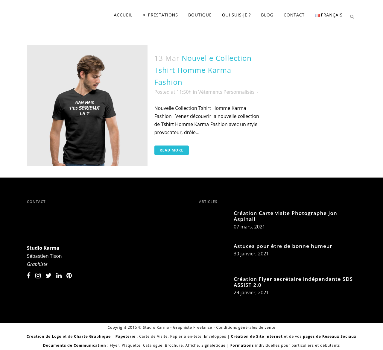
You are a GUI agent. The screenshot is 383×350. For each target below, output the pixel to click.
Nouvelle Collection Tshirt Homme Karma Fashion (203, 70)
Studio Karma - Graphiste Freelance (177, 327)
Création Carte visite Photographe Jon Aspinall (285, 216)
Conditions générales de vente (245, 327)
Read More (171, 150)
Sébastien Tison (44, 256)
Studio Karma (43, 248)
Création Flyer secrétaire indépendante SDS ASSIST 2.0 (293, 281)
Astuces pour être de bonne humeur (283, 246)
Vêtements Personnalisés (226, 92)
